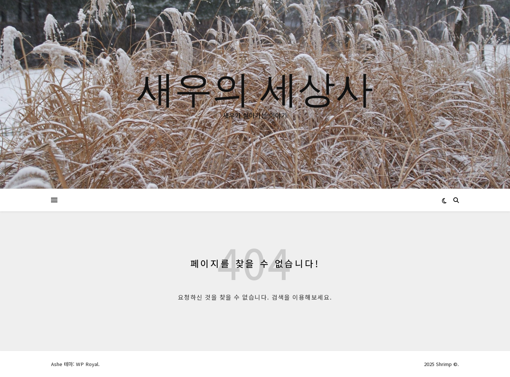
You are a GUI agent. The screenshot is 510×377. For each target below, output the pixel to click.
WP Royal (87, 364)
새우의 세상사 (255, 87)
